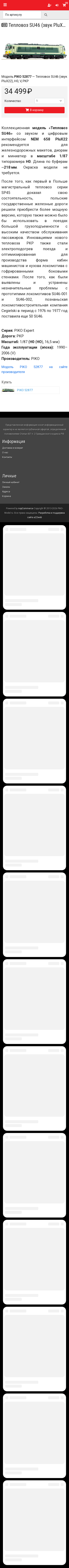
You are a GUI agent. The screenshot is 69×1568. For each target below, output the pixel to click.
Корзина (6, 496)
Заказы (6, 487)
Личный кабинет (11, 482)
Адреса (6, 491)
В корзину (34, 110)
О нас (5, 452)
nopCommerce (25, 508)
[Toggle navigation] (5, 5)
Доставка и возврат (12, 448)
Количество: (12, 101)
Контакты (7, 457)
